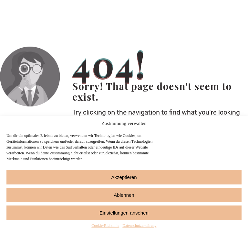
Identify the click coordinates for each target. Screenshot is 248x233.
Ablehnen (124, 195)
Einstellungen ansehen (124, 213)
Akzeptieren (124, 177)
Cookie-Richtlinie (105, 225)
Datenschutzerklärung (139, 225)
